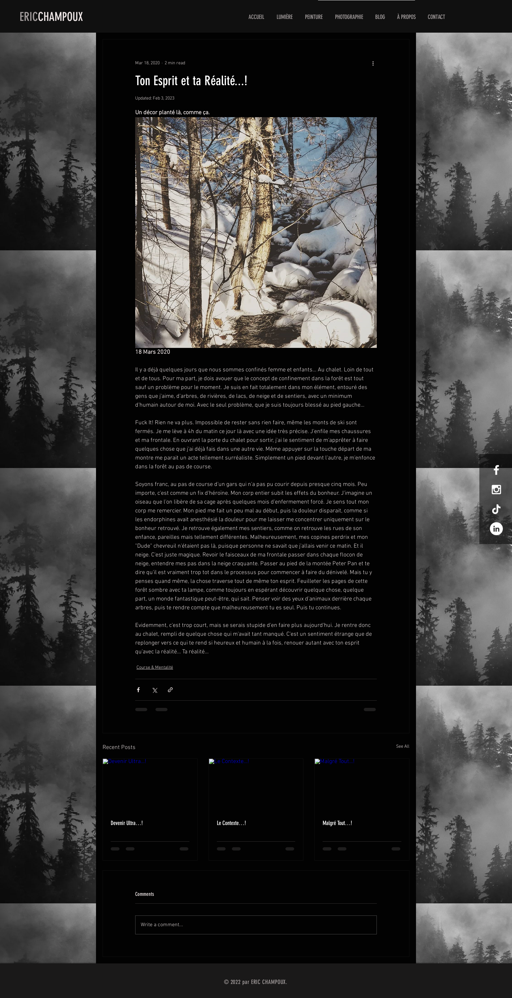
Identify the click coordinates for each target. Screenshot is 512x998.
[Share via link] (170, 690)
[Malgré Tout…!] (362, 785)
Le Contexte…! (231, 823)
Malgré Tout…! (337, 823)
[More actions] (373, 63)
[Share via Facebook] (138, 690)
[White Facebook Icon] (496, 469)
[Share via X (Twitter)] (154, 690)
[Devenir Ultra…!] (150, 785)
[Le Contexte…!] (256, 785)
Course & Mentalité (154, 667)
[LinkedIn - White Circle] (496, 528)
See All (402, 746)
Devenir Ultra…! (127, 823)
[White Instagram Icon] (496, 489)
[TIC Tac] (496, 509)
